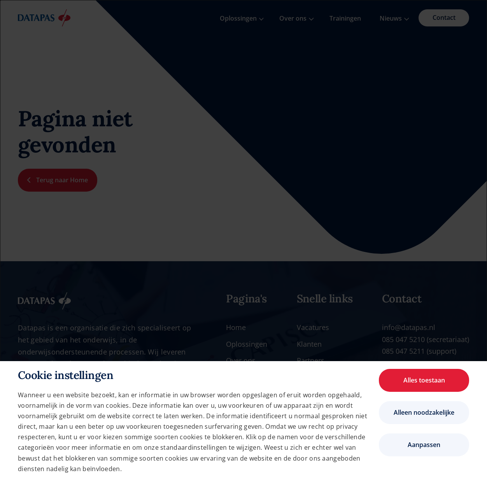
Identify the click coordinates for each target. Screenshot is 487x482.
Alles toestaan (424, 380)
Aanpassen (424, 444)
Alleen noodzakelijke (424, 412)
